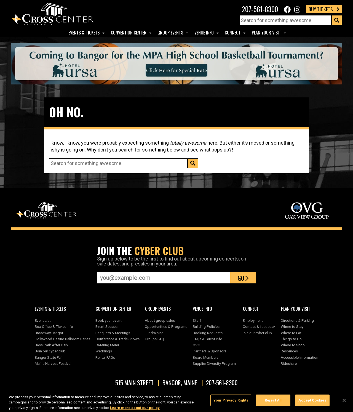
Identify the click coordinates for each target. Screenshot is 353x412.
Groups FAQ (154, 339)
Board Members (205, 357)
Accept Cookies (312, 402)
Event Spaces (106, 326)
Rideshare (289, 363)
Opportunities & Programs (166, 326)
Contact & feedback (259, 326)
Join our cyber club (50, 351)
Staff (197, 320)
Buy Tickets (324, 9)
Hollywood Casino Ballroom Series (62, 339)
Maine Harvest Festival (53, 363)
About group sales (160, 320)
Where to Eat (291, 333)
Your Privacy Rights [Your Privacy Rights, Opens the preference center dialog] (230, 402)
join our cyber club (257, 333)
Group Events (170, 32)
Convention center (128, 32)
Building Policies (206, 326)
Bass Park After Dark (51, 345)
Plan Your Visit (266, 32)
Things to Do (291, 339)
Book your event (108, 320)
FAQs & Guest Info (207, 339)
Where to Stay (292, 326)
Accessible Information (299, 357)
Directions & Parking (297, 320)
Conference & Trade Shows (117, 339)
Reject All (273, 402)
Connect (232, 32)
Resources (289, 351)
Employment (253, 320)
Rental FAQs (105, 357)
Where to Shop (293, 345)
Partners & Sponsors (209, 351)
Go (243, 277)
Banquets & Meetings (112, 333)
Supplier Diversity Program (215, 363)
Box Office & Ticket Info (54, 326)
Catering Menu (107, 345)
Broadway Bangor (49, 333)
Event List (43, 320)
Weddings (103, 351)
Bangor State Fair (49, 357)
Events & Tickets (84, 32)
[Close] (344, 402)
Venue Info (204, 32)
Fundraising (154, 333)
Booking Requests (208, 333)
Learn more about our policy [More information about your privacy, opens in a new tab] (135, 409)
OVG (196, 345)
